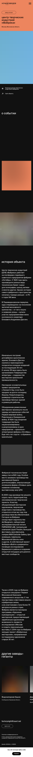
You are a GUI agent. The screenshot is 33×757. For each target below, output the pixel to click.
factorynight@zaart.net (11, 721)
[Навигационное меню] (30, 3)
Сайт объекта (9, 93)
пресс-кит (7, 726)
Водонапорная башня (11, 697)
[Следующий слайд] (32, 229)
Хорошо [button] (16, 753)
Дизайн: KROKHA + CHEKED (9, 744)
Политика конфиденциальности (10, 734)
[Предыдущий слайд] (0, 229)
